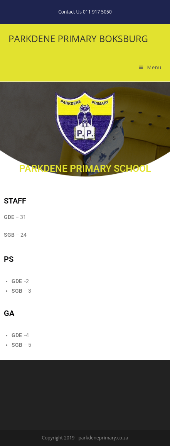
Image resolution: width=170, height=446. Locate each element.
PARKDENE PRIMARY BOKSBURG (78, 38)
